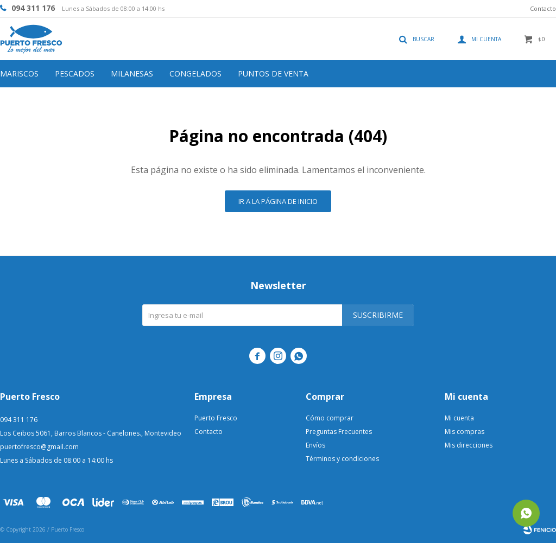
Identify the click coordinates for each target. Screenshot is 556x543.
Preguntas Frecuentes (339, 431)
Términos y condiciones (342, 458)
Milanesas (132, 73)
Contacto (543, 8)
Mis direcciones (468, 445)
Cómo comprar (329, 418)
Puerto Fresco (215, 418)
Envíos (315, 445)
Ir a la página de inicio (278, 201)
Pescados (74, 73)
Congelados (195, 73)
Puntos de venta (273, 73)
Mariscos (19, 73)
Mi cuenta (459, 418)
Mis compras (464, 431)
